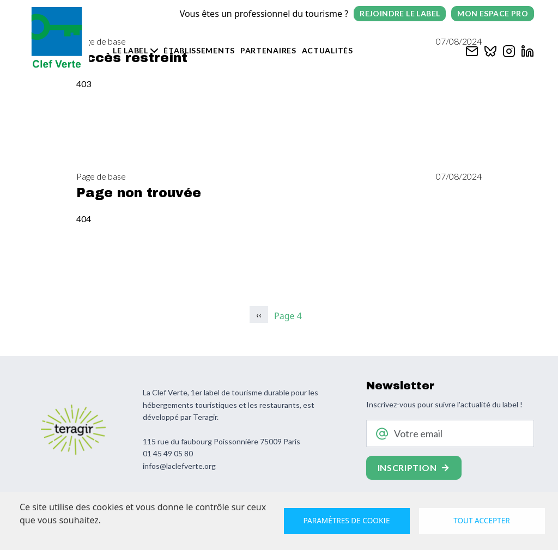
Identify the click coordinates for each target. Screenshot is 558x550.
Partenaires (268, 50)
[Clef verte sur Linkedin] (527, 50)
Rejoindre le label (400, 13)
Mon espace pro (492, 13)
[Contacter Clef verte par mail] (471, 50)
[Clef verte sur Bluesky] (490, 50)
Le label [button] (130, 50)
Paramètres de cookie (347, 520)
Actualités (327, 50)
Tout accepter (481, 520)
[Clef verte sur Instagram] (508, 50)
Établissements (199, 50)
